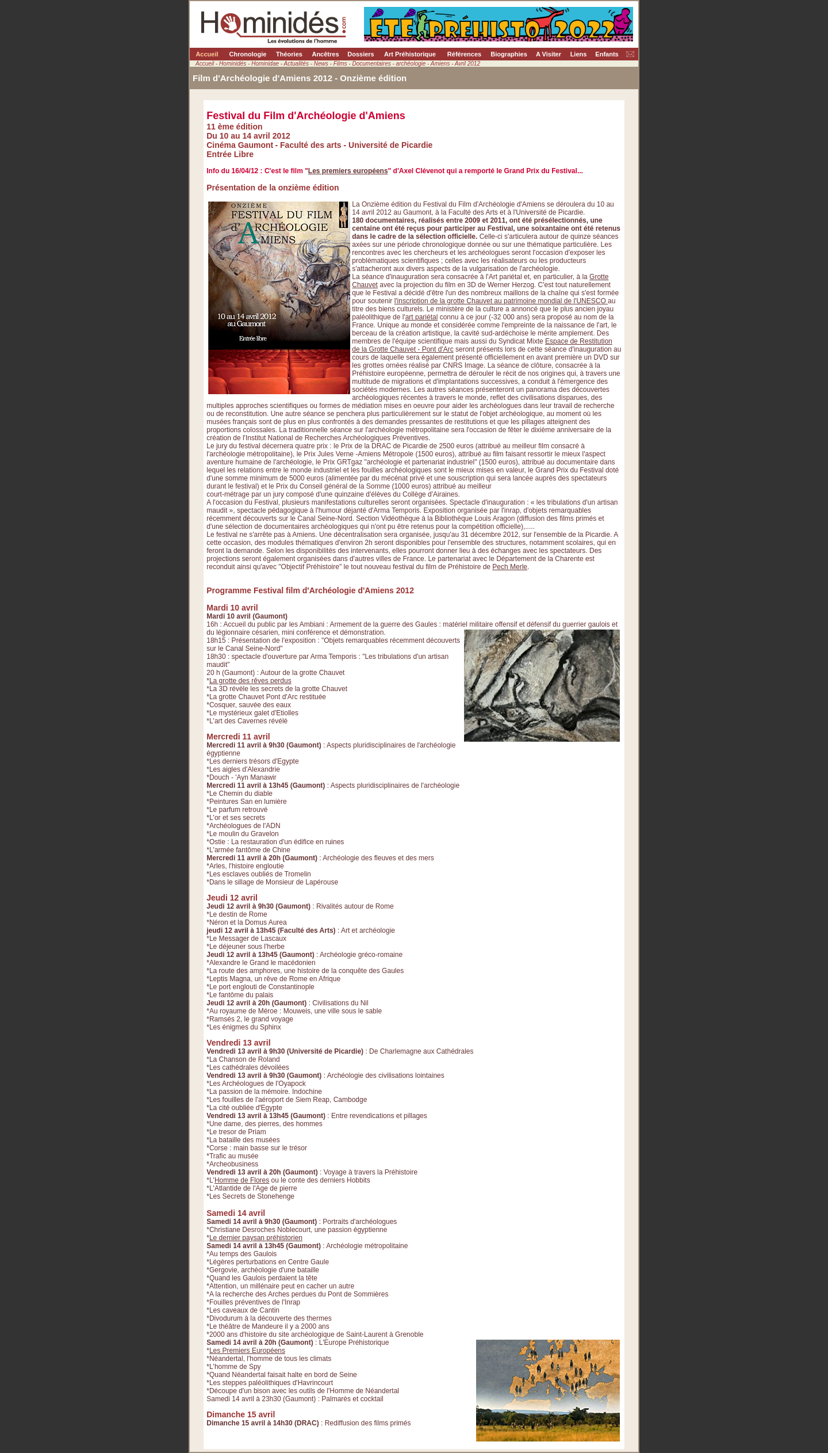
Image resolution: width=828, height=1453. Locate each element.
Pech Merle (509, 567)
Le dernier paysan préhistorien (255, 1238)
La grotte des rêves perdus (250, 681)
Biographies (508, 54)
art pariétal (421, 317)
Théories (289, 54)
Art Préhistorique (410, 54)
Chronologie (248, 54)
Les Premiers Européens (247, 1351)
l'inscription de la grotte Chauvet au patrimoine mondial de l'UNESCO (501, 301)
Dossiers (360, 54)
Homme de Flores (241, 1180)
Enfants (606, 54)
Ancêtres (325, 54)
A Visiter (548, 54)
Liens (578, 54)
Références (464, 54)
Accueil (206, 54)
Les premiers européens (348, 171)
